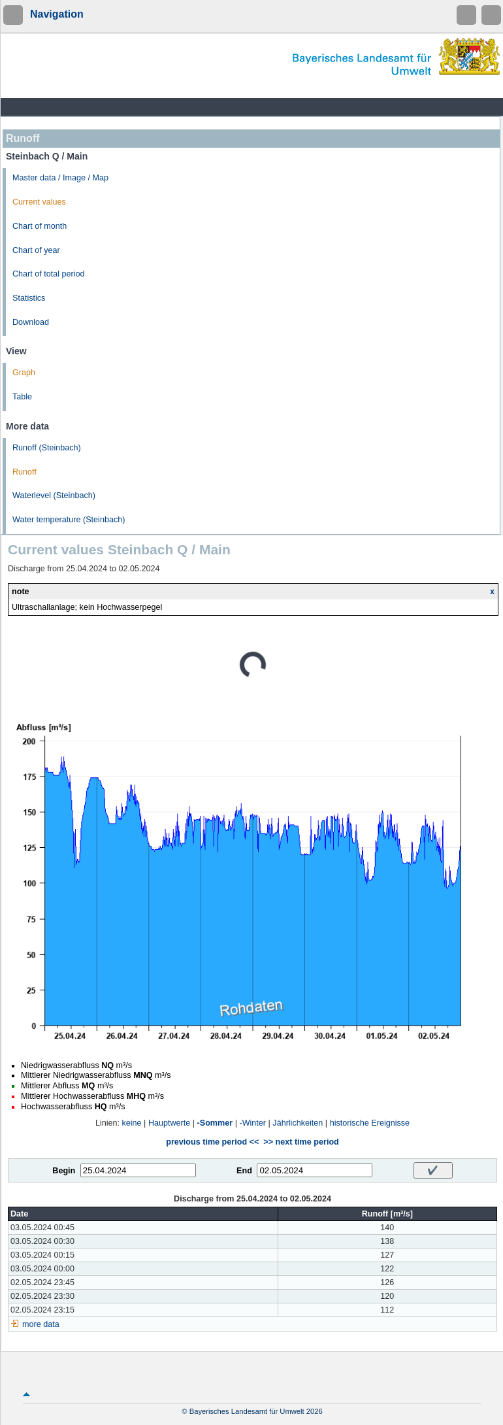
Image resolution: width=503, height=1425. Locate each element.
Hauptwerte (169, 1123)
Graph (23, 372)
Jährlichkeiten (297, 1123)
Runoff (24, 472)
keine (132, 1123)
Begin (63, 1170)
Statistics (28, 298)
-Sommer (215, 1123)
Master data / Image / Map (60, 177)
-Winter (252, 1123)
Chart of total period (48, 273)
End (244, 1170)
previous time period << (212, 1142)
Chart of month (39, 226)
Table (22, 396)
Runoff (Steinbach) (46, 447)
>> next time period (300, 1142)
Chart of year (36, 250)
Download (30, 322)
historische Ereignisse (370, 1123)
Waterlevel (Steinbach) (53, 495)
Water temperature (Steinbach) (68, 519)
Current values (39, 202)
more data (40, 1324)
